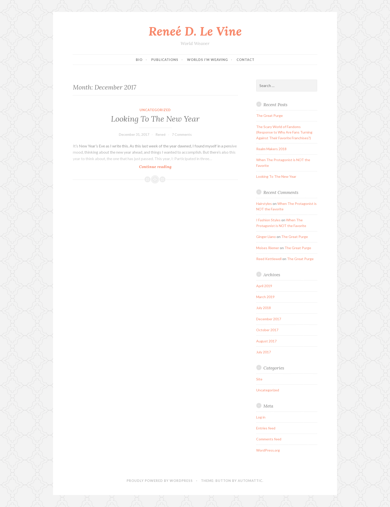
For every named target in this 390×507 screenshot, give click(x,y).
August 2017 (266, 341)
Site (259, 379)
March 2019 (265, 297)
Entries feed (265, 428)
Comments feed (268, 439)
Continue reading (162, 166)
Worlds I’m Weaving (207, 60)
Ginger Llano (266, 236)
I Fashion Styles (268, 220)
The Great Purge (269, 115)
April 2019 (264, 286)
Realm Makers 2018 (271, 149)
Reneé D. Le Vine (195, 31)
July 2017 (263, 352)
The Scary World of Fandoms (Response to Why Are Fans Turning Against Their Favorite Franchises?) (284, 132)
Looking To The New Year (155, 119)
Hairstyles (264, 203)
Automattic (250, 481)
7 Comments (182, 134)
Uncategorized (155, 110)
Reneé (160, 134)
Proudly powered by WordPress (160, 481)
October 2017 (267, 330)
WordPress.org (268, 450)
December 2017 (268, 319)
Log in (260, 417)
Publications (164, 60)
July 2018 (263, 308)
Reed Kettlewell (269, 259)
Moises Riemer (267, 248)
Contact (245, 60)
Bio (139, 60)
